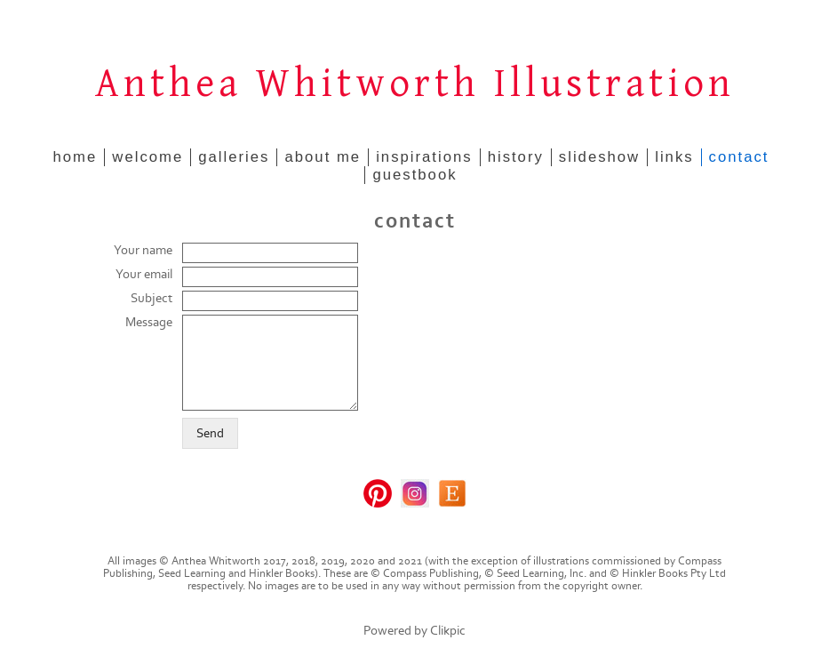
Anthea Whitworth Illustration (415, 84)
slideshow (599, 156)
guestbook (414, 174)
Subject (151, 298)
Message (148, 322)
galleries (233, 156)
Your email (144, 274)
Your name (143, 250)
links (674, 156)
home (75, 156)
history (516, 156)
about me (322, 156)
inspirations (424, 156)
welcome (147, 156)
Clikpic (448, 630)
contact (739, 156)
